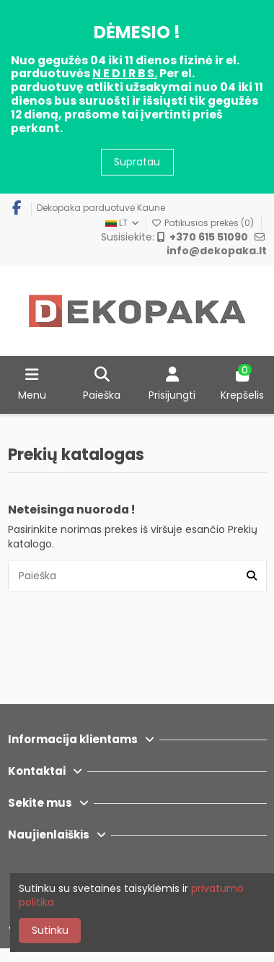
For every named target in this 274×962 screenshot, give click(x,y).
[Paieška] (252, 576)
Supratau (137, 162)
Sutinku (50, 930)
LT (123, 223)
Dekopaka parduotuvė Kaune (101, 208)
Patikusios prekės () (203, 223)
